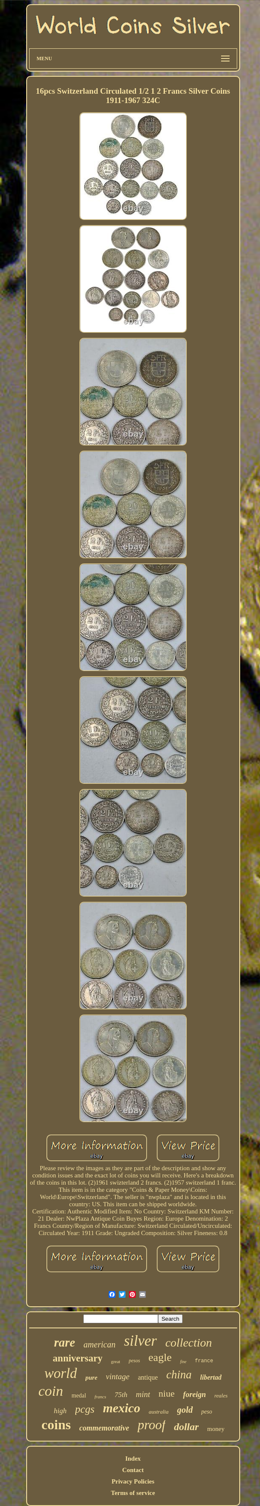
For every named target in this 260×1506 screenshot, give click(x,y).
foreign (194, 1394)
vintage (117, 1376)
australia (159, 1411)
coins (56, 1424)
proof (151, 1424)
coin (50, 1391)
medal (78, 1395)
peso (206, 1411)
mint (143, 1394)
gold (185, 1410)
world (60, 1373)
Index (133, 1458)
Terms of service (133, 1492)
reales (220, 1395)
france (204, 1361)
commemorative (104, 1428)
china (179, 1374)
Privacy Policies (133, 1481)
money (215, 1428)
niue (167, 1393)
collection (188, 1342)
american (100, 1344)
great (115, 1361)
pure (91, 1377)
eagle (160, 1357)
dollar (186, 1426)
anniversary (78, 1358)
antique (148, 1377)
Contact (133, 1470)
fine (183, 1361)
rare (64, 1342)
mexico (121, 1408)
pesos (134, 1361)
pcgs (85, 1409)
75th (121, 1395)
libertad (211, 1377)
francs (101, 1396)
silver (140, 1341)
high (60, 1411)
